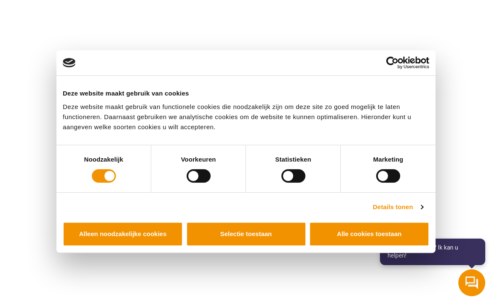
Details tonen (393, 206)
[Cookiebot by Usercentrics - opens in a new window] (392, 62)
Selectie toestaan (246, 233)
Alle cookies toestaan (369, 233)
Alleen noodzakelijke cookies (123, 233)
